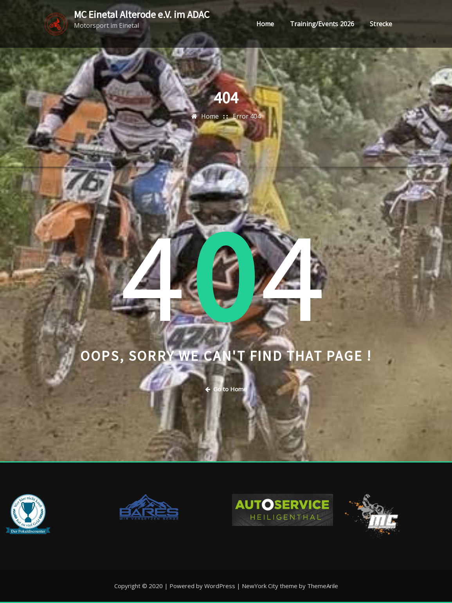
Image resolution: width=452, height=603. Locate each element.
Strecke (381, 24)
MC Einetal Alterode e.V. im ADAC (141, 14)
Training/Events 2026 (322, 24)
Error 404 (247, 116)
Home (265, 24)
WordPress (219, 586)
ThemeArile (322, 586)
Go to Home (226, 389)
